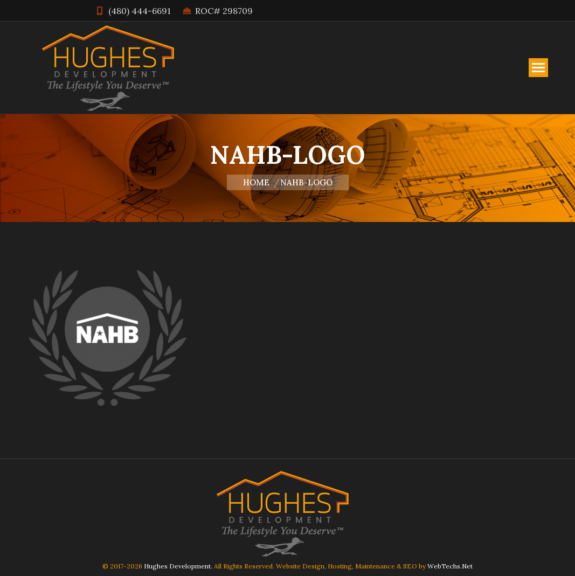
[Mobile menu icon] (538, 67)
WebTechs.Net (450, 566)
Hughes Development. (178, 566)
